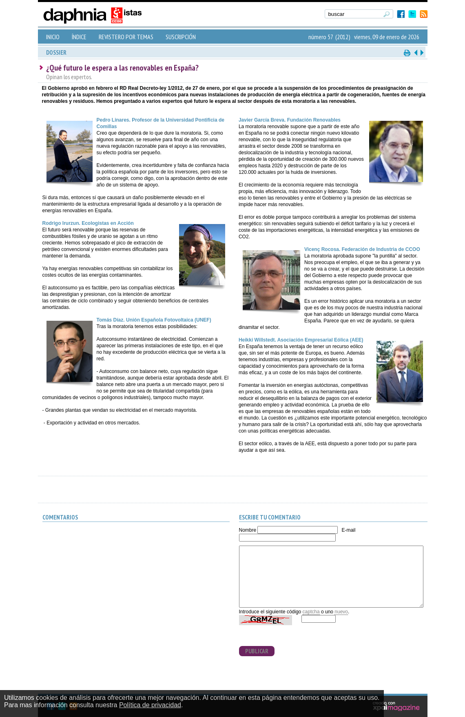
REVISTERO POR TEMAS (126, 37)
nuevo (341, 612)
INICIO (53, 37)
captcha (311, 612)
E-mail (348, 530)
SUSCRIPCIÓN (181, 37)
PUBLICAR (256, 651)
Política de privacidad (150, 704)
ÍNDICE (79, 37)
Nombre (248, 530)
